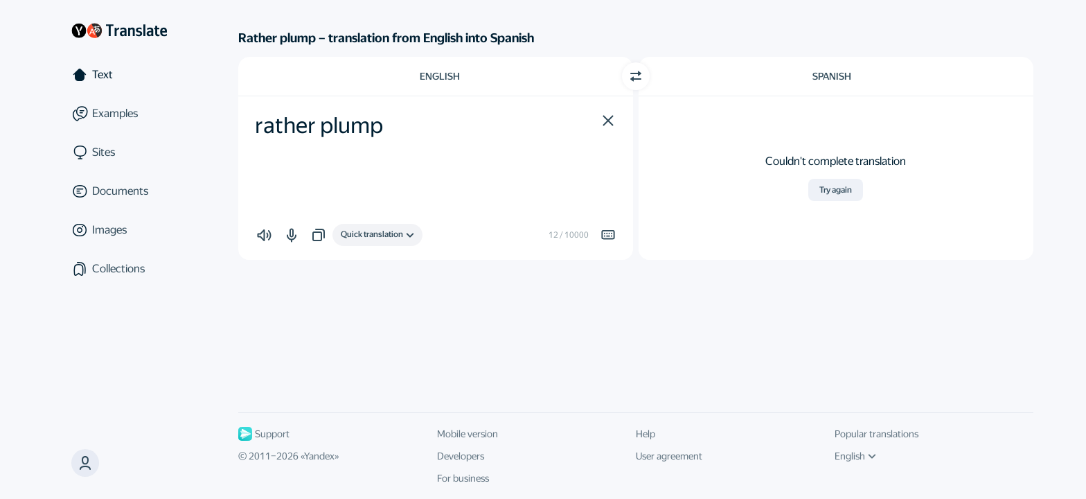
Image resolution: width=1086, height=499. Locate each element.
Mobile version (467, 433)
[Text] (119, 75)
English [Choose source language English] (440, 76)
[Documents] (119, 191)
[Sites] (119, 152)
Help (645, 433)
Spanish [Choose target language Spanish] (831, 76)
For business (463, 478)
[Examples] (119, 114)
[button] (608, 120)
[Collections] (119, 269)
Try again (835, 190)
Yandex (319, 456)
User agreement (669, 456)
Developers (460, 456)
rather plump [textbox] (319, 125)
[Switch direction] (636, 76)
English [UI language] (855, 456)
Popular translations (876, 433)
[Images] (119, 230)
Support (264, 434)
